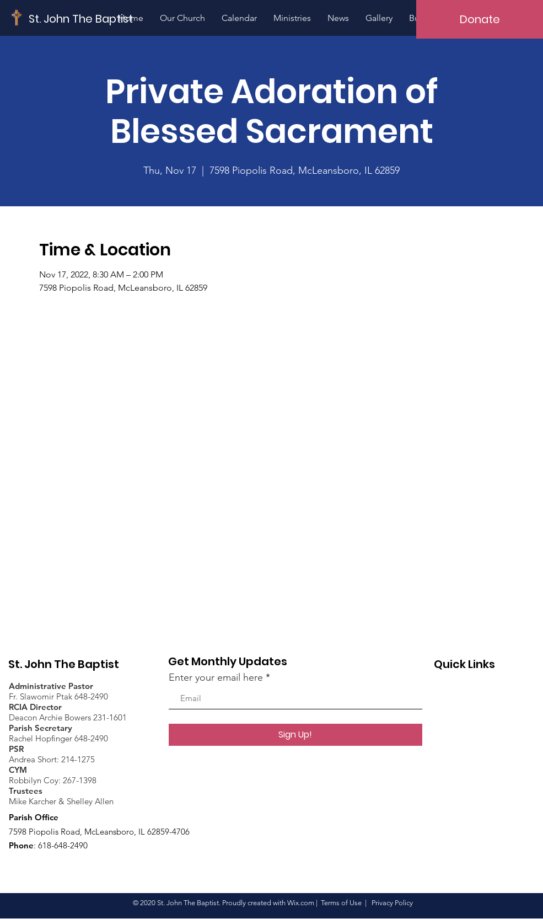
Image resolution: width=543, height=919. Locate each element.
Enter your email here (216, 677)
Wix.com (300, 903)
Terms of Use (341, 903)
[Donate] (479, 19)
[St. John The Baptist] (81, 18)
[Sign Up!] (295, 735)
